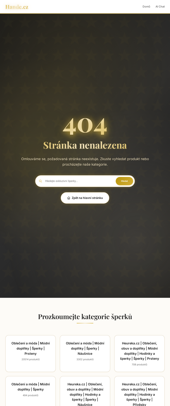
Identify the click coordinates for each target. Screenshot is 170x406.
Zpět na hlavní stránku (85, 198)
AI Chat (160, 6)
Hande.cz (16, 6)
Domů (146, 6)
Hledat (124, 181)
